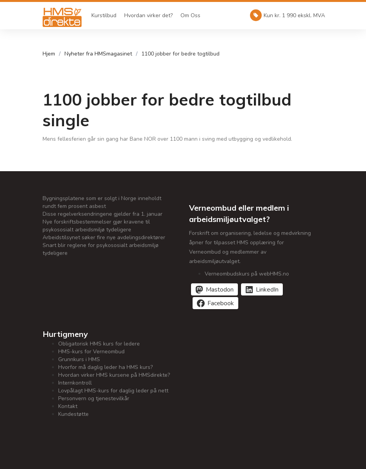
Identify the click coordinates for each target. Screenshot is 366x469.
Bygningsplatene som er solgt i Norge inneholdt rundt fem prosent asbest (102, 202)
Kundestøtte (73, 414)
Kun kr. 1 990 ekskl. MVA (287, 15)
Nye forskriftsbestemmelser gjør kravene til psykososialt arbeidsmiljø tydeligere (96, 225)
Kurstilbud (103, 15)
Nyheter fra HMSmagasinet (98, 53)
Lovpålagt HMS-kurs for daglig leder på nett (113, 390)
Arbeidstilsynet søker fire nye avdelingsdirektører (104, 237)
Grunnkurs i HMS (79, 359)
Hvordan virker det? (148, 15)
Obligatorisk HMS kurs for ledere (99, 343)
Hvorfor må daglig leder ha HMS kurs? (105, 367)
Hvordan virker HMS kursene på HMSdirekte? (114, 375)
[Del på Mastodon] (214, 289)
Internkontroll (75, 383)
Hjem (49, 53)
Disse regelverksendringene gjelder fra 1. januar (102, 214)
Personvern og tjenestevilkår (93, 398)
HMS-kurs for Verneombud (91, 351)
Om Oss (190, 15)
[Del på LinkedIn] (262, 289)
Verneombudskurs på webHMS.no (247, 273)
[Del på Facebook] (215, 303)
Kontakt (67, 406)
